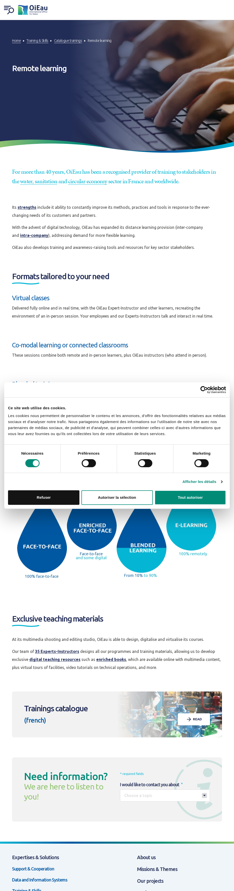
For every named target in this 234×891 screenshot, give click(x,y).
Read (194, 719)
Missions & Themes (157, 869)
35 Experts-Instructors (57, 651)
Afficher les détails (199, 481)
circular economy (87, 181)
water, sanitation (38, 181)
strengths (27, 207)
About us (146, 857)
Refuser (44, 497)
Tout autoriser (190, 497)
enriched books (111, 659)
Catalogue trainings (68, 41)
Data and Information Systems (39, 879)
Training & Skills (37, 41)
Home (16, 41)
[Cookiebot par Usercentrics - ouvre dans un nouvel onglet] (204, 389)
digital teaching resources (54, 659)
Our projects (150, 881)
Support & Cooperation (33, 868)
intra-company (34, 235)
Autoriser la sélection (117, 497)
